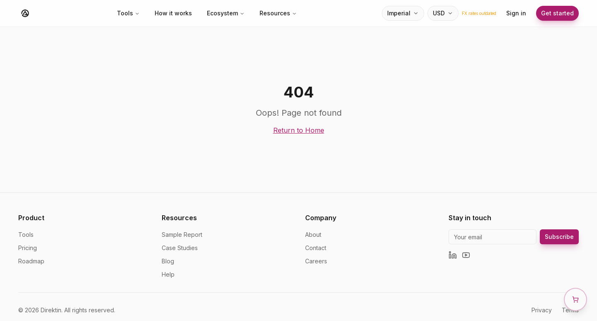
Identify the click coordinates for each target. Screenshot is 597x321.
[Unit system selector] (403, 13)
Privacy (541, 310)
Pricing (27, 247)
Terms (570, 310)
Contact (315, 247)
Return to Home (298, 130)
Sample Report (182, 234)
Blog (168, 261)
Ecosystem (226, 13)
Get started (557, 13)
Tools (128, 13)
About (313, 234)
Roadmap (31, 261)
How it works (173, 13)
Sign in (516, 13)
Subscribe (559, 236)
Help (168, 274)
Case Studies (180, 247)
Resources (278, 13)
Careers (316, 261)
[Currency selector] (443, 13)
